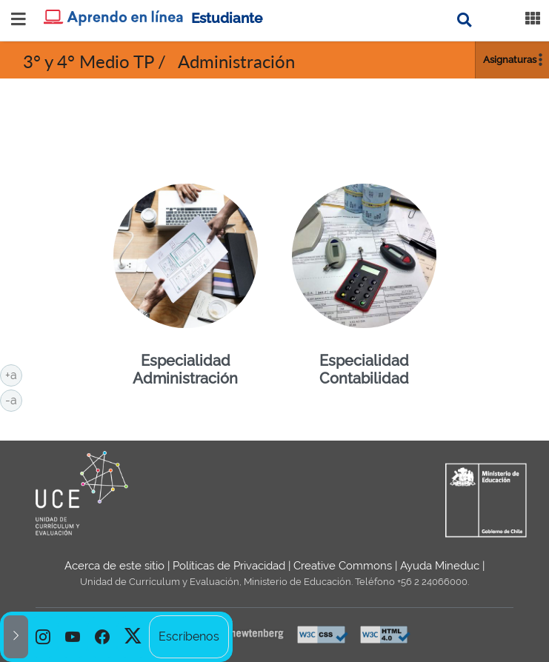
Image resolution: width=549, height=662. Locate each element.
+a (13, 374)
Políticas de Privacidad (229, 565)
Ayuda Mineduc (439, 565)
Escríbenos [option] (189, 636)
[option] (43, 636)
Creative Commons (342, 565)
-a (13, 399)
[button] (16, 636)
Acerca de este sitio (114, 565)
